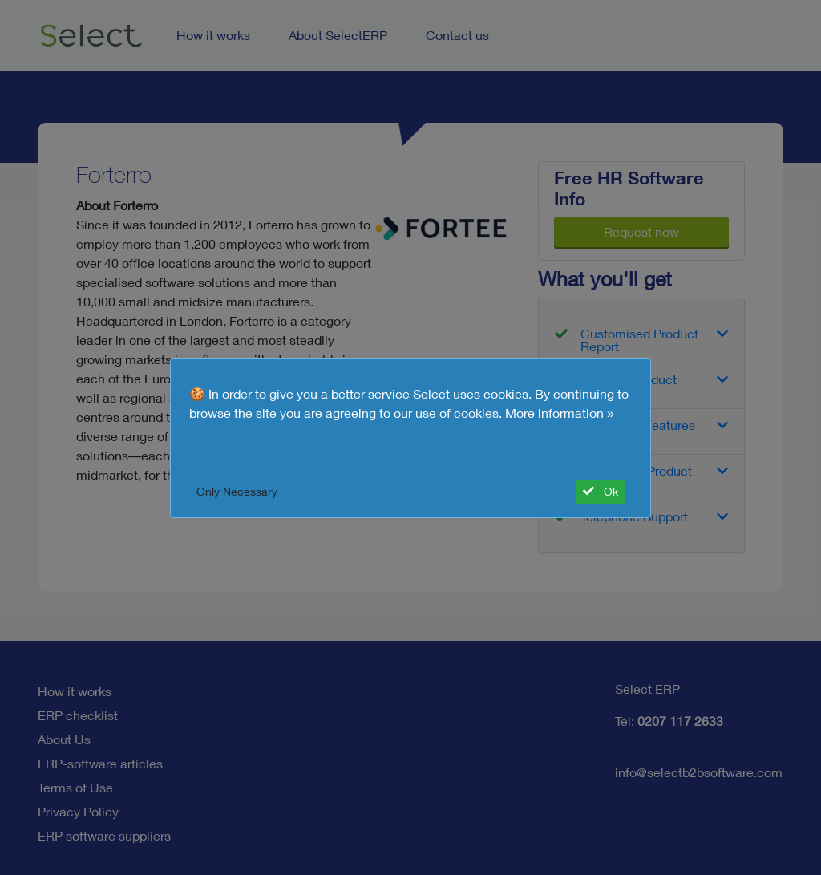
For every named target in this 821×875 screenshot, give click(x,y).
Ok (600, 491)
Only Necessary (236, 491)
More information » (559, 413)
